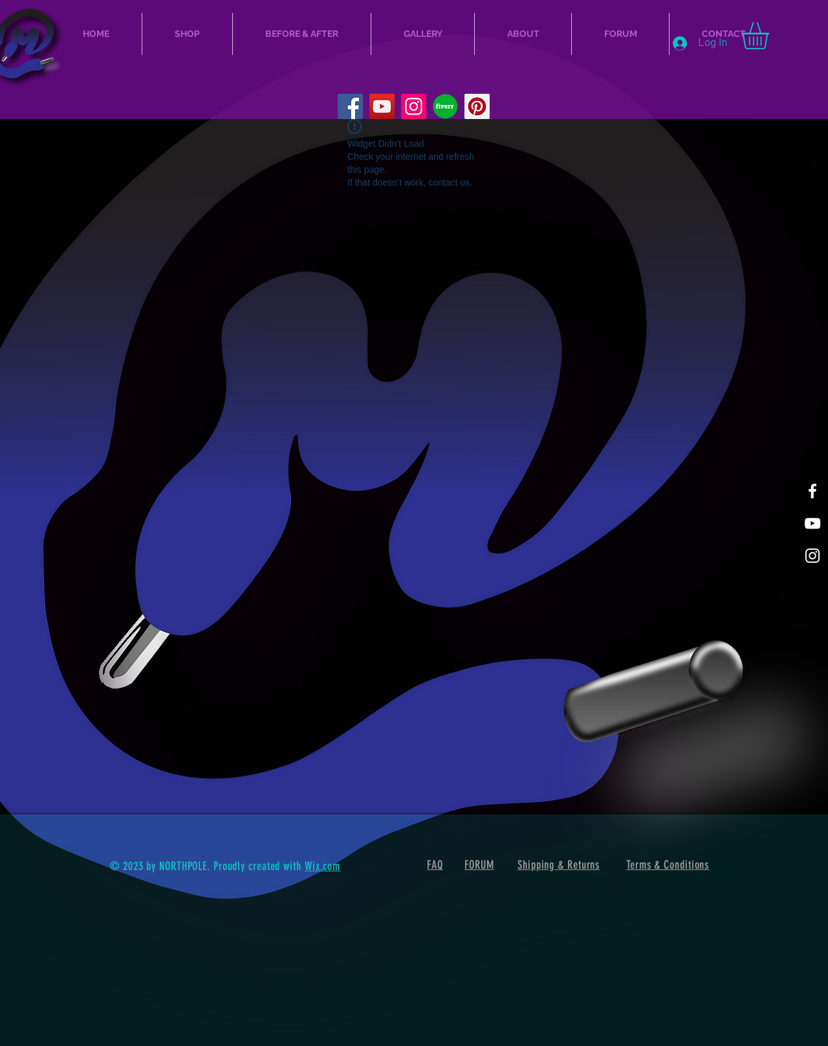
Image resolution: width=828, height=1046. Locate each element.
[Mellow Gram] (812, 555)
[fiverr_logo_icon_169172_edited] (445, 106)
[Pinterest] (477, 106)
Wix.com (322, 866)
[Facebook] (350, 106)
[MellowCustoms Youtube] (812, 523)
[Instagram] (413, 106)
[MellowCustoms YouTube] (382, 106)
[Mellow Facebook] (812, 491)
